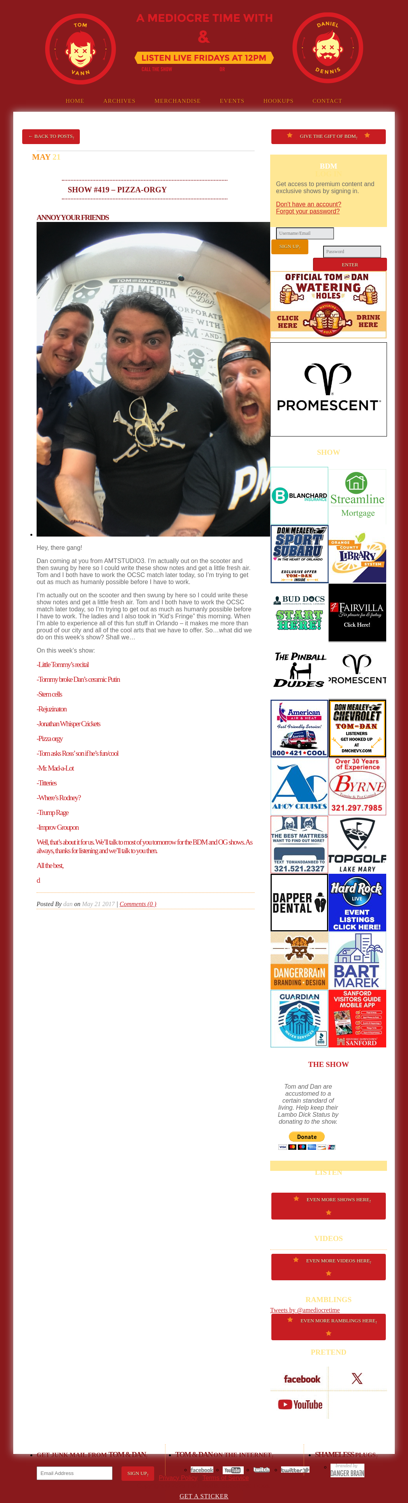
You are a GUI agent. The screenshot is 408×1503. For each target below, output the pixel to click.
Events (232, 101)
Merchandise (178, 101)
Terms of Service (225, 1478)
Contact (328, 101)
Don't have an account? (308, 204)
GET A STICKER (204, 1496)
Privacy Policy (178, 1478)
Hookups (278, 101)
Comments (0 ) (138, 904)
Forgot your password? (308, 211)
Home (75, 101)
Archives (119, 101)
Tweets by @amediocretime (305, 1310)
